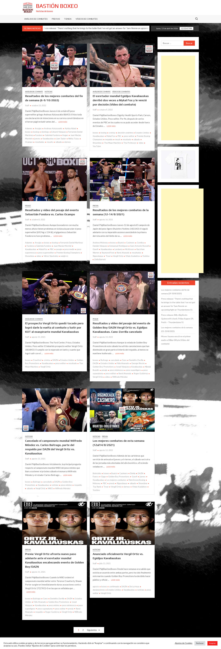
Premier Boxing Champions (68, 252)
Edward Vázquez (58, 132)
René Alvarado (123, 252)
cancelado (115, 360)
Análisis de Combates (36, 19)
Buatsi (121, 242)
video (141, 143)
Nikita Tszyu (73, 138)
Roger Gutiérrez (141, 373)
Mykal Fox (110, 136)
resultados (39, 142)
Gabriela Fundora (52, 135)
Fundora (38, 135)
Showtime (142, 483)
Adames (28, 128)
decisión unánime (125, 132)
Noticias (48, 92)
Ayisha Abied (70, 128)
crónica (112, 132)
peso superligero (133, 370)
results (50, 142)
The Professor (129, 143)
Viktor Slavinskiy (51, 256)
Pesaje (28, 206)
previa (111, 483)
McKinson (129, 249)
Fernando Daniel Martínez (71, 242)
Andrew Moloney (100, 242)
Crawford (37, 360)
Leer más (62, 122)
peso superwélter (46, 252)
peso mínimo (66, 485)
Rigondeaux (122, 483)
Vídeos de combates (87, 19)
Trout (108, 256)
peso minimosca (117, 370)
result (117, 139)
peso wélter (129, 136)
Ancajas (38, 128)
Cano (124, 360)
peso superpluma (45, 608)
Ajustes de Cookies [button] (183, 643)
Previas (56, 19)
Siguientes (92, 630)
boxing (36, 132)
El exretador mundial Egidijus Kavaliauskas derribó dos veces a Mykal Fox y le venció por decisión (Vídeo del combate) (121, 100)
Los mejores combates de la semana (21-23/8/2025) (177, 329)
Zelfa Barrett (100, 259)
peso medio (69, 249)
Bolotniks (97, 473)
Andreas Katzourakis (53, 128)
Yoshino (145, 256)
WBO (50, 488)
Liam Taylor (61, 138)
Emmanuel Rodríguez (118, 246)
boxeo (95, 132)
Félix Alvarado (123, 363)
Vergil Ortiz (118, 256)
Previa (95, 206)
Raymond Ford (108, 252)
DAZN (55, 360)
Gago (103, 476)
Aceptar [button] (212, 643)
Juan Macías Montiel (62, 246)
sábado (58, 142)
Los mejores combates (116, 480)
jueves (37, 138)
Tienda (68, 19)
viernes (67, 142)
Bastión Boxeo (57, 6)
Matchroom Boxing (137, 480)
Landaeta (118, 249)
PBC (119, 136)
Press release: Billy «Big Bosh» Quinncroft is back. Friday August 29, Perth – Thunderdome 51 (177, 318)
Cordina (140, 242)
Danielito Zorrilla (136, 360)
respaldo (109, 139)
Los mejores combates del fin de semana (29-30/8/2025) (175, 292)
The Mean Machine (112, 143)
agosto (96, 586)
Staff (27, 105)
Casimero (130, 242)
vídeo (107, 377)
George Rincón (138, 363)
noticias (55, 485)
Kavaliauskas (48, 138)
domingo (45, 132)
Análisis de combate (34, 92)
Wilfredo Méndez (119, 377)
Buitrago (104, 360)
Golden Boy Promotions (118, 476)
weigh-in (64, 256)
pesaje (59, 249)
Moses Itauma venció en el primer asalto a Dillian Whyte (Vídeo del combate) (176, 340)
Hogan (65, 135)
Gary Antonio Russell (139, 246)
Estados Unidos (142, 132)
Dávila (132, 473)
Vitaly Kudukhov (132, 256)
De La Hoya (134, 586)
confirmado (114, 586)
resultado (127, 139)
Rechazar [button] (200, 643)
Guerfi (134, 476)
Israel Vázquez (122, 366)
